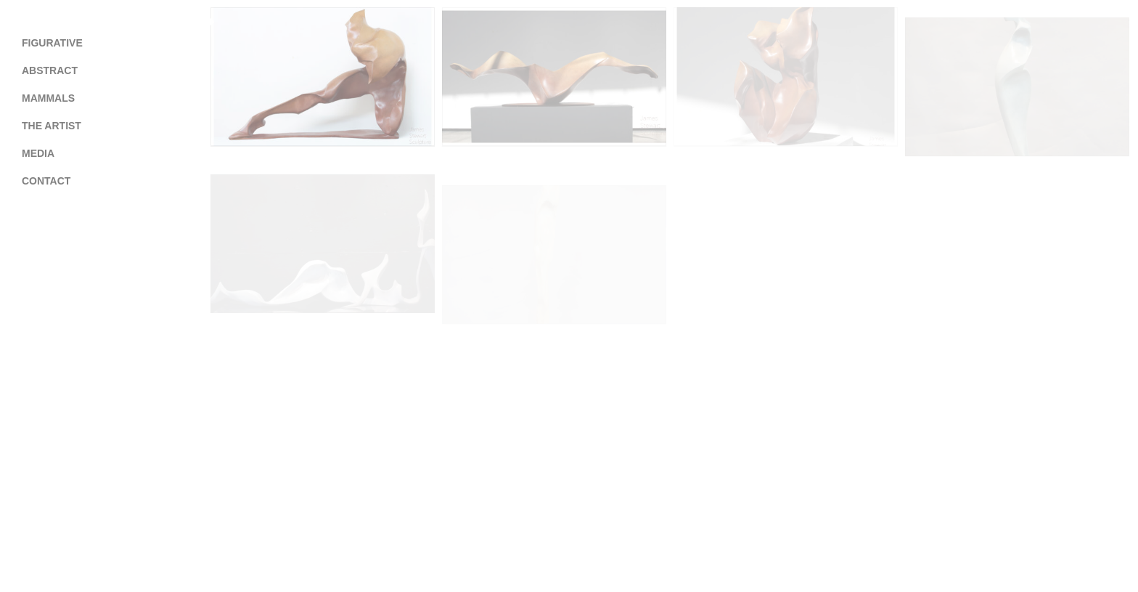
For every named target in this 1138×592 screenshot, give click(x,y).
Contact (46, 181)
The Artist (51, 125)
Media (38, 153)
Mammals (48, 98)
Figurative (52, 43)
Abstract (50, 70)
